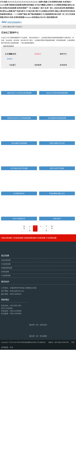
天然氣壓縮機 (17, 249)
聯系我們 (9, 69)
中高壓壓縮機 (51, 249)
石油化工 (20, 37)
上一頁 (29, 239)
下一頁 (46, 239)
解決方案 (12, 37)
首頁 (5, 37)
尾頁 (52, 238)
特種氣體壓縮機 (29, 249)
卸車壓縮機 (40, 249)
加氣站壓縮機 (6, 249)
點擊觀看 (8, 64)
